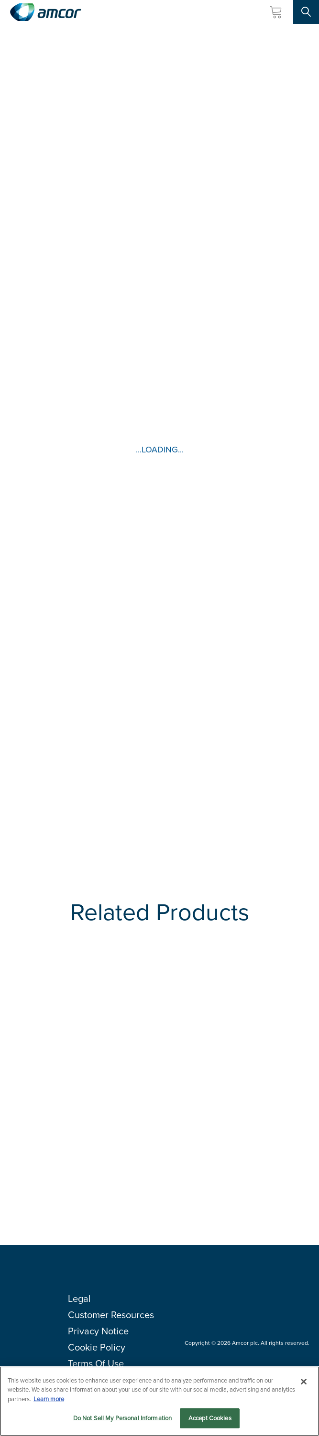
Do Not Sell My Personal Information (122, 1418)
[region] (159, 1401)
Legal (79, 1298)
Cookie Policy (96, 1347)
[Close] (303, 1381)
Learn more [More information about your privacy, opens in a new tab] (48, 1399)
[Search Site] (306, 12)
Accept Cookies (209, 1418)
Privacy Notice (98, 1331)
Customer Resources (111, 1315)
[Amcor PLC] (45, 12)
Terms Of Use (96, 1363)
